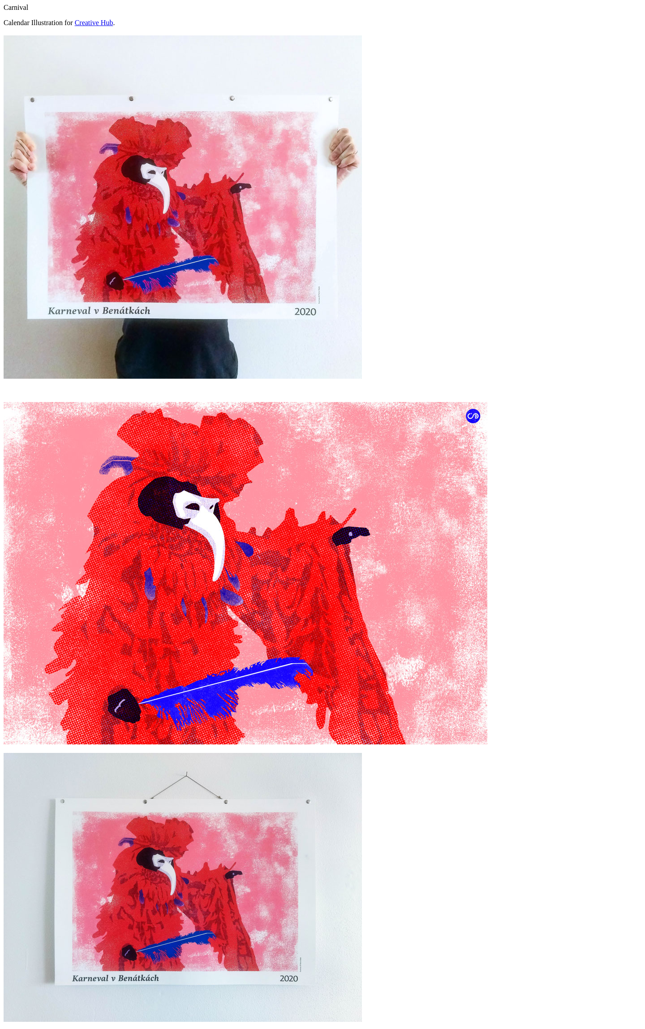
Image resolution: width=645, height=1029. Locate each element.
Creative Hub (94, 22)
